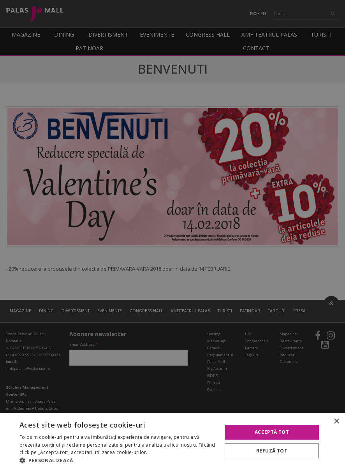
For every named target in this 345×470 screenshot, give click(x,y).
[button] (117, 460)
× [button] (336, 421)
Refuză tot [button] (271, 450)
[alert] (172, 235)
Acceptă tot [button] (272, 432)
